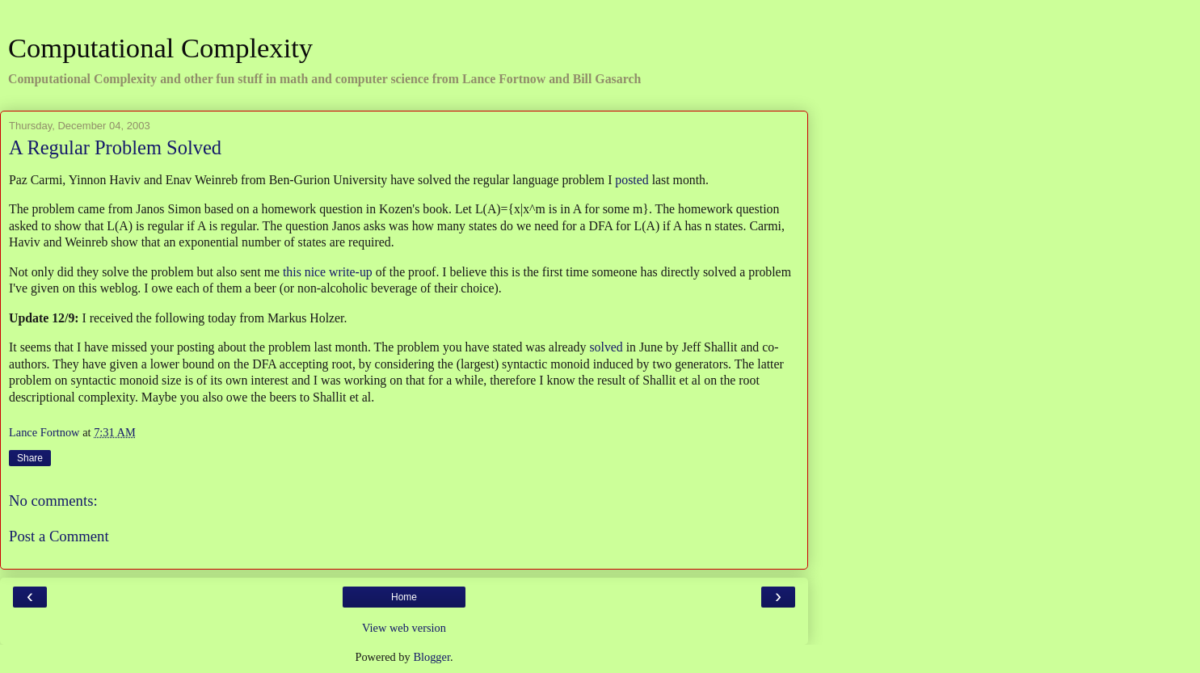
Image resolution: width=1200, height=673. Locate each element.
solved (605, 347)
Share (30, 458)
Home (404, 597)
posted (631, 180)
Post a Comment (59, 536)
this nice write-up (328, 272)
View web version (404, 627)
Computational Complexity (160, 47)
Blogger (431, 656)
